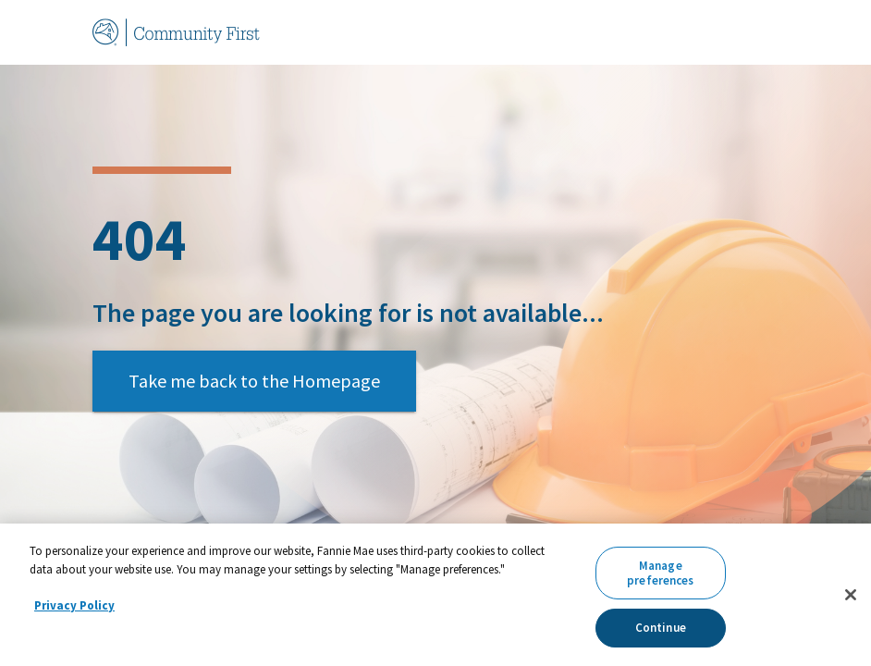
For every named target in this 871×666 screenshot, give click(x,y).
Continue (660, 627)
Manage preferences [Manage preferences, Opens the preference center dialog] (660, 573)
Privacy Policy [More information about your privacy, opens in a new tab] (74, 605)
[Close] (850, 594)
